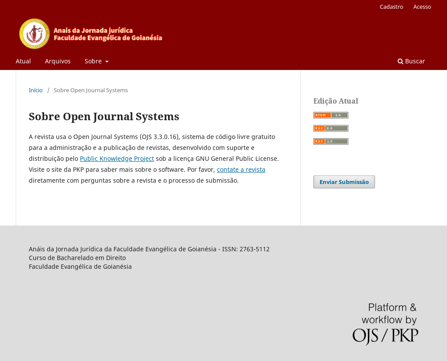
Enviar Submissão (344, 182)
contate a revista (241, 169)
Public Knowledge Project (117, 158)
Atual (23, 61)
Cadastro (391, 6)
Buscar (411, 61)
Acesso (422, 6)
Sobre (94, 61)
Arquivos (58, 61)
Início (36, 90)
